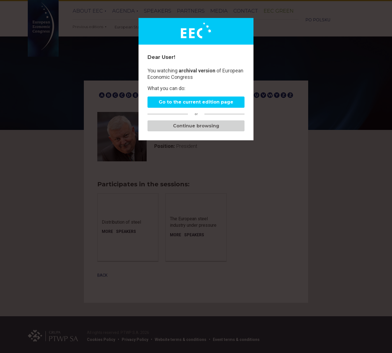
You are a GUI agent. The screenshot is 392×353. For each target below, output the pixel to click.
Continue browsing (196, 126)
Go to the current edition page (196, 102)
